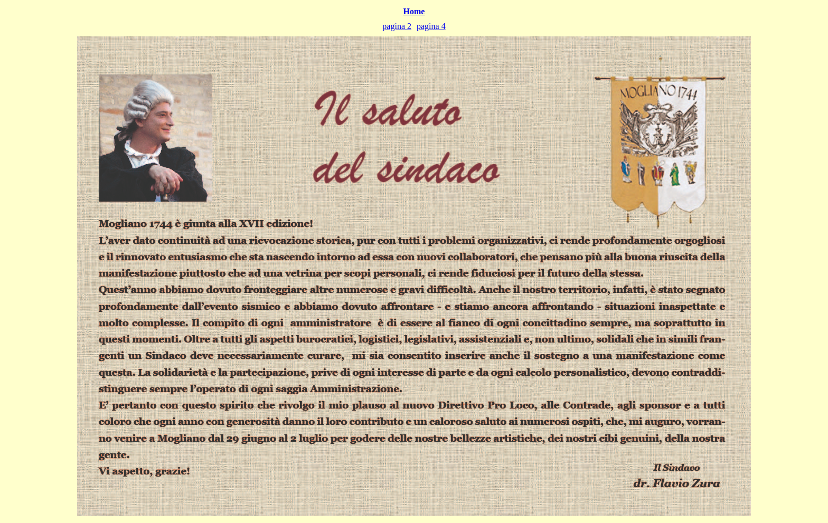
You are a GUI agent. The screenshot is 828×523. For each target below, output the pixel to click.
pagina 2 (396, 26)
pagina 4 (431, 26)
